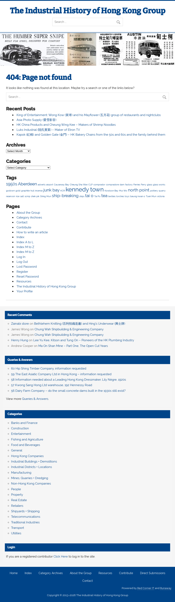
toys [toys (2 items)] (127, 196)
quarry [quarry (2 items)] (162, 190)
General (16, 450)
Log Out (22, 262)
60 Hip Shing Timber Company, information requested (48, 368)
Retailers (17, 506)
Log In (21, 257)
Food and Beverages (25, 445)
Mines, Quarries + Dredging (29, 478)
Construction (20, 428)
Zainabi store (20, 323)
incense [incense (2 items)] (39, 190)
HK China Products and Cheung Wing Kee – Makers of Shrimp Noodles (66, 125)
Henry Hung (19, 340)
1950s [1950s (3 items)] (11, 183)
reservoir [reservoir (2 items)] (10, 196)
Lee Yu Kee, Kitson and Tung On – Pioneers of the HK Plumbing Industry (83, 340)
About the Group (28, 212)
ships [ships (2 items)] (81, 196)
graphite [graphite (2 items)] (25, 190)
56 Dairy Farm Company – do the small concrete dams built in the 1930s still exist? (68, 391)
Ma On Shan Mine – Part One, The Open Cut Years (73, 346)
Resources (24, 281)
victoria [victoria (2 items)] (161, 196)
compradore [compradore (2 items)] (112, 184)
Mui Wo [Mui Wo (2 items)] (123, 190)
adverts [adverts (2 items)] (41, 184)
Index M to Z (25, 247)
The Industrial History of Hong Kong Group (87, 10)
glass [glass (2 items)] (149, 184)
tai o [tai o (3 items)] (89, 195)
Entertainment (21, 434)
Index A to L (25, 242)
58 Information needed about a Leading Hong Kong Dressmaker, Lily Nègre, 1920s (68, 379)
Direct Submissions (152, 573)
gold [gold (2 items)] (18, 190)
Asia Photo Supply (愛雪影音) (36, 120)
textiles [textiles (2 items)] (111, 196)
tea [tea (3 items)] (104, 195)
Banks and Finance (24, 423)
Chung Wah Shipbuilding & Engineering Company (69, 329)
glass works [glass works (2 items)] (159, 184)
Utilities (16, 533)
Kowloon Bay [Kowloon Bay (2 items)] (111, 190)
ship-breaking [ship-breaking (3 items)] (65, 195)
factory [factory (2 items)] (129, 184)
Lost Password (27, 266)
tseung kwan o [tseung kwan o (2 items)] (137, 196)
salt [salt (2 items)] (22, 196)
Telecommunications (25, 517)
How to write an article (32, 232)
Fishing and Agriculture (27, 439)
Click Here (60, 556)
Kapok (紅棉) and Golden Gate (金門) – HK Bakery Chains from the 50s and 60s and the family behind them (91, 134)
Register (22, 272)
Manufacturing (21, 472)
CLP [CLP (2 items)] (90, 184)
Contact (22, 222)
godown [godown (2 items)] (10, 190)
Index (20, 237)
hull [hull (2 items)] (32, 190)
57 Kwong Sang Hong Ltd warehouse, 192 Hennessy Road (51, 385)
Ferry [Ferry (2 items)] (143, 184)
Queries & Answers (19, 359)
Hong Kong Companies (27, 456)
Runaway (165, 588)
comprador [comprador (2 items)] (99, 184)
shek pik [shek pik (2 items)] (35, 196)
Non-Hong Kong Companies (31, 483)
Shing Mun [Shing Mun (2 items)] (45, 196)
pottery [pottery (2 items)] (154, 190)
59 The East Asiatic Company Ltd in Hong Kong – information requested (61, 374)
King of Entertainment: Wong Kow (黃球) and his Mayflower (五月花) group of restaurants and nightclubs (89, 115)
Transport (17, 528)
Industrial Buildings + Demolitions (34, 461)
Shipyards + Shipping (25, 511)
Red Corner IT (145, 588)
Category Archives (29, 217)
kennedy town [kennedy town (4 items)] (85, 189)
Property (17, 494)
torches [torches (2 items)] (120, 196)
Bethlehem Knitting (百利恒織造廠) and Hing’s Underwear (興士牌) (79, 323)
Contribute (24, 227)
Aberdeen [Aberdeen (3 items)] (27, 183)
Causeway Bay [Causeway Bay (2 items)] (61, 184)
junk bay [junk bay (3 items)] (51, 189)
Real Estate (19, 500)
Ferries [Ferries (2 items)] (136, 184)
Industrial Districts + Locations (31, 467)
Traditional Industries (25, 522)
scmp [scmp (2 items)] (27, 196)
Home (14, 573)
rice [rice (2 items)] (17, 196)
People (16, 489)
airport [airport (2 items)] (49, 184)
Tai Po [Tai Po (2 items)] (97, 196)
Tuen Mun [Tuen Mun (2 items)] (151, 196)
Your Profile (25, 291)
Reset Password (28, 276)
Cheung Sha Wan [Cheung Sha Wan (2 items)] (79, 184)
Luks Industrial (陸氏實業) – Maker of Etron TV (48, 130)
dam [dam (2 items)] (122, 184)
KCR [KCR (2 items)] (62, 190)
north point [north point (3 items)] (138, 189)
